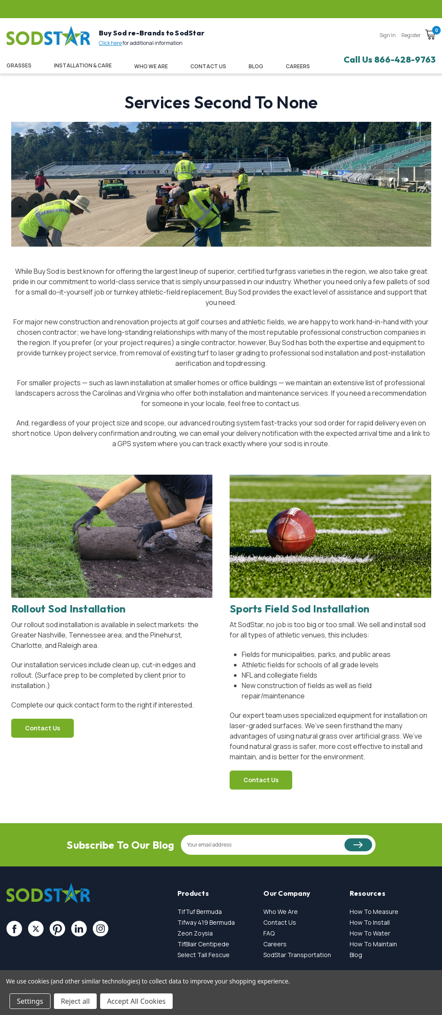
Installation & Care (83, 65)
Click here (110, 43)
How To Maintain (373, 944)
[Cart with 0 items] (430, 35)
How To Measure (374, 911)
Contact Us (208, 66)
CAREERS (298, 66)
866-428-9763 (405, 59)
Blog (256, 66)
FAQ (269, 933)
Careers (275, 944)
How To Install (370, 922)
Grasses (19, 65)
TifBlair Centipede (203, 944)
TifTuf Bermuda (199, 911)
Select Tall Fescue (203, 955)
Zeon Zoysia (195, 933)
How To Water (370, 933)
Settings (30, 1001)
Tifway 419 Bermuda (206, 922)
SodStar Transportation (297, 955)
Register (411, 35)
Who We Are (151, 66)
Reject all (75, 1001)
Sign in (387, 35)
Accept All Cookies (136, 1001)
